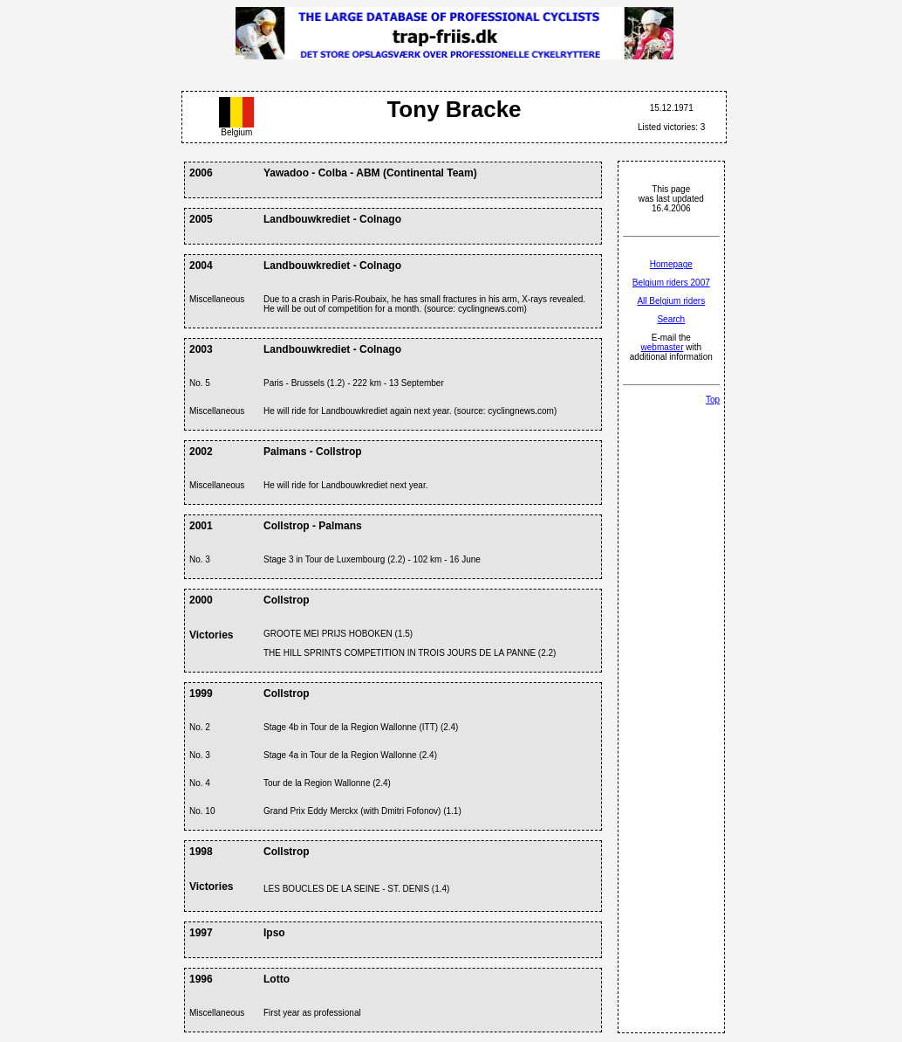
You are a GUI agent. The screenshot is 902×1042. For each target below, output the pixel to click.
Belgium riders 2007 (671, 282)
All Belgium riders (671, 301)
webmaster (662, 347)
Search (671, 319)
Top (713, 399)
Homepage (671, 264)
